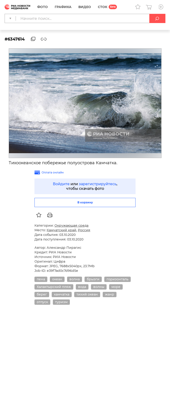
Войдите (61, 184)
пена (41, 279)
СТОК (102, 7)
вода (82, 287)
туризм (61, 302)
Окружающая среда (71, 225)
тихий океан (87, 294)
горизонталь (117, 279)
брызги (93, 279)
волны (98, 287)
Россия (84, 230)
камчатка (61, 294)
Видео (84, 7)
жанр (109, 294)
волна (74, 279)
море (115, 287)
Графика (63, 7)
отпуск (42, 302)
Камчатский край (61, 230)
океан (57, 279)
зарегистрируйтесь (97, 184)
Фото (42, 7)
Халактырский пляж (54, 287)
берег (42, 294)
